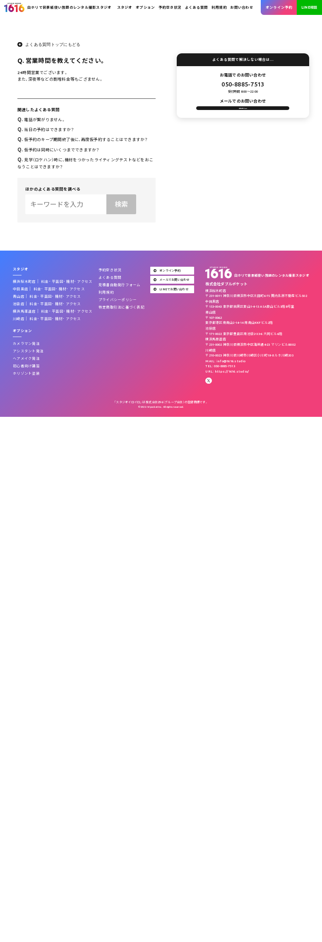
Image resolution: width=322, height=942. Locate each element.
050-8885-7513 (242, 84)
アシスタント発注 (28, 351)
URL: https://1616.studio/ (227, 371)
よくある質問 (196, 7)
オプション (145, 7)
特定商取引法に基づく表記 (121, 307)
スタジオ (124, 7)
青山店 (18, 296)
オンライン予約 (279, 7)
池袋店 (18, 304)
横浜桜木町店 (24, 282)
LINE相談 (309, 7)
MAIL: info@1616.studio (225, 361)
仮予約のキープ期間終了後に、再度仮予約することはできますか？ (82, 139)
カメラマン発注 (26, 344)
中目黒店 (20, 289)
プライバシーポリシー (118, 300)
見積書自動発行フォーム (120, 285)
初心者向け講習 (26, 366)
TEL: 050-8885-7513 (220, 366)
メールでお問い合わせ (172, 279)
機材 (70, 282)
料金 (45, 282)
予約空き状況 (170, 7)
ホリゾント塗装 (26, 373)
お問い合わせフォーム (243, 112)
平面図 (57, 282)
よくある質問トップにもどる (52, 44)
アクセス (84, 282)
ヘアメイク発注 (26, 358)
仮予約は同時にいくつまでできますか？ (58, 150)
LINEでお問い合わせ (171, 289)
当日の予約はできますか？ (45, 129)
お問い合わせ (241, 7)
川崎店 (18, 319)
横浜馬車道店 (24, 311)
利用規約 (219, 7)
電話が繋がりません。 (41, 119)
